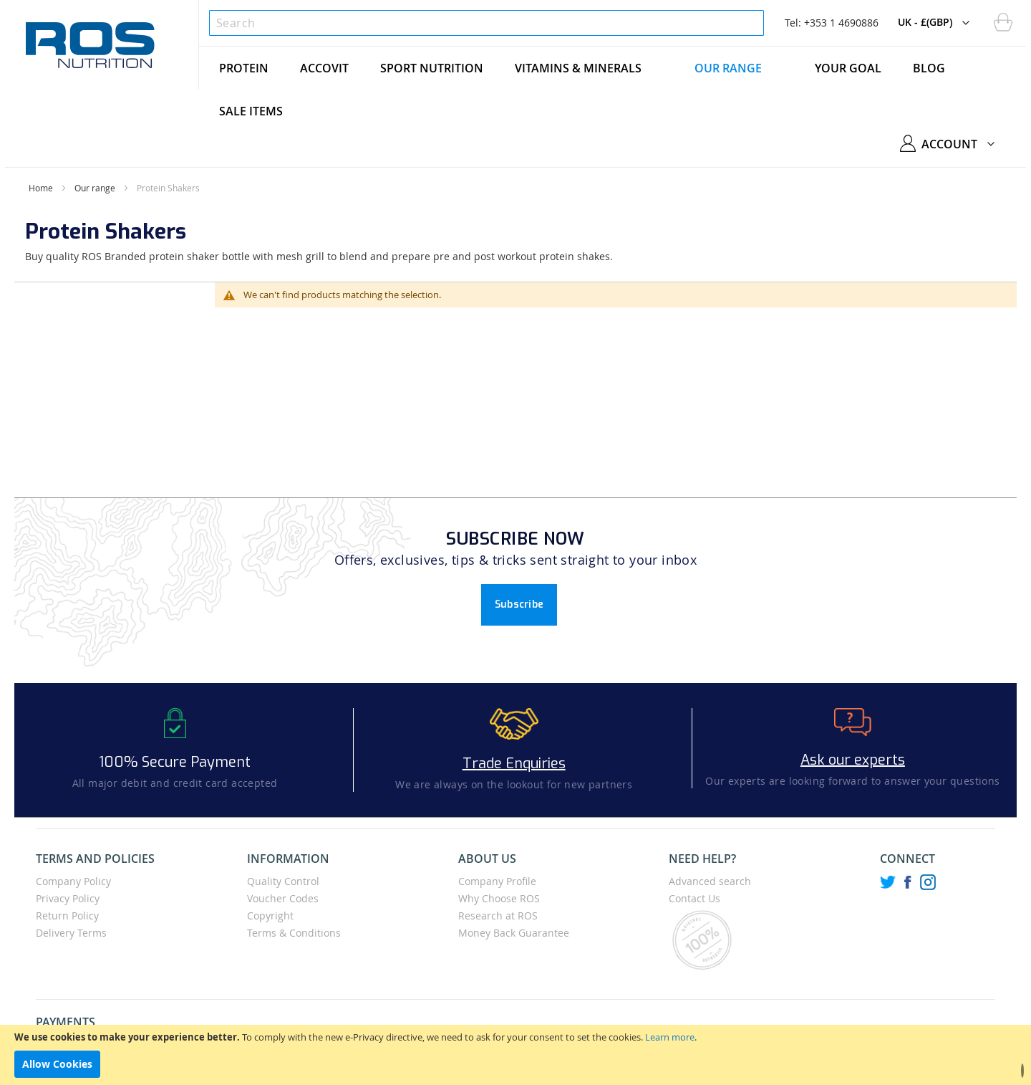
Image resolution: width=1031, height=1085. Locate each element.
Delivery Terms (71, 933)
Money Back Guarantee (513, 933)
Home (41, 187)
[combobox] (486, 23)
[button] (937, 23)
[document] (515, 1055)
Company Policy (73, 881)
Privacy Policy (68, 898)
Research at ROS (498, 915)
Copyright (270, 915)
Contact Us (694, 898)
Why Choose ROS (499, 898)
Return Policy (67, 915)
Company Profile (497, 881)
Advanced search (710, 881)
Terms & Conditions (294, 933)
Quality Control (283, 881)
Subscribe (519, 604)
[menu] (612, 90)
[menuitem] (244, 68)
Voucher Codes (283, 898)
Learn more (669, 1037)
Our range (94, 187)
